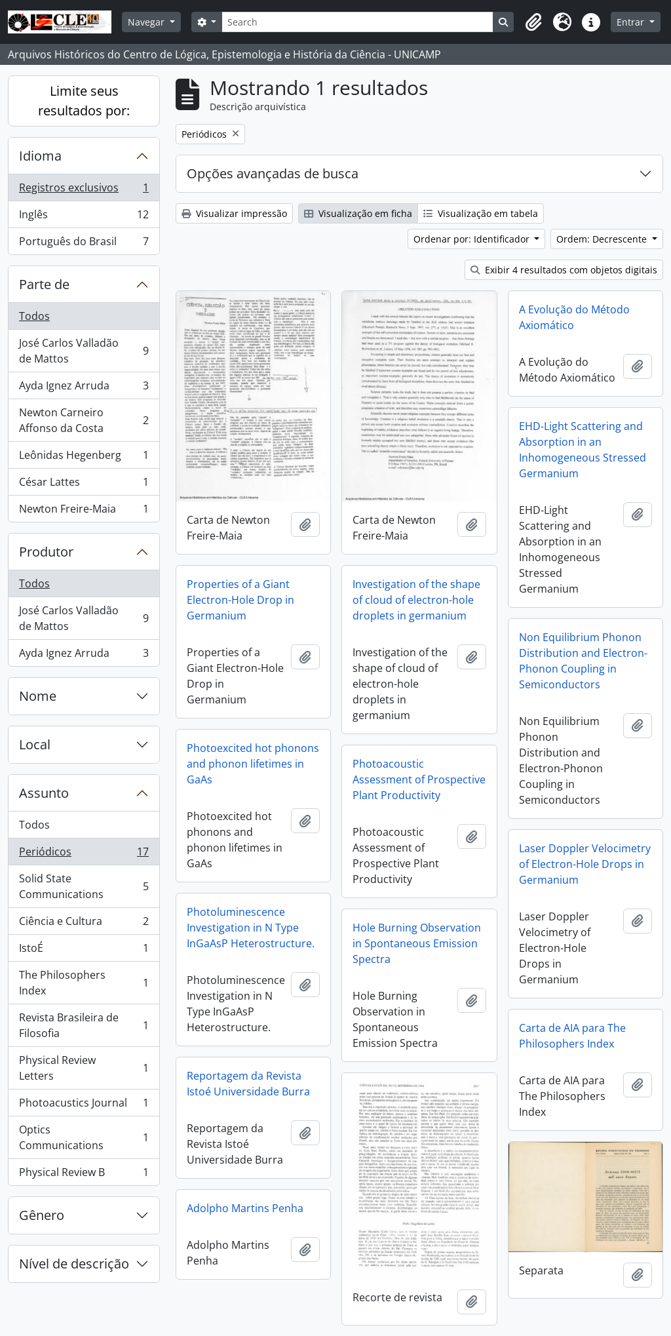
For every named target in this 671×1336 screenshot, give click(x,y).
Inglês (83, 217)
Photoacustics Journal (83, 1105)
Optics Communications (83, 1137)
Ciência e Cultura (83, 924)
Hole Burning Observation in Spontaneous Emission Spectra (417, 943)
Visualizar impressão (234, 213)
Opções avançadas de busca (272, 173)
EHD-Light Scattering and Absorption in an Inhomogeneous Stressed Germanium (582, 450)
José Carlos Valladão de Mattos (83, 351)
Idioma (40, 156)
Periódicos (83, 854)
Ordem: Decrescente (602, 239)
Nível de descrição (74, 1263)
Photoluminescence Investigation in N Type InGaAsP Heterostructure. (251, 928)
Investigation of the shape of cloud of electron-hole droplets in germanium (416, 600)
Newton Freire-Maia (83, 511)
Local (34, 744)
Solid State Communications (83, 886)
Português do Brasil (83, 243)
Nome (37, 696)
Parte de (44, 284)
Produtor (46, 551)
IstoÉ (83, 951)
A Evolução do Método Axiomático (574, 317)
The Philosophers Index (83, 983)
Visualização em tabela (480, 213)
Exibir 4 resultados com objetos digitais (563, 270)
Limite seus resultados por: (84, 100)
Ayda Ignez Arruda (83, 388)
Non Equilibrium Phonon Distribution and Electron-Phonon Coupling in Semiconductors (583, 661)
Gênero (41, 1215)
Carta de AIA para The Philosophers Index (572, 1036)
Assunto (44, 793)
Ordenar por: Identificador (472, 239)
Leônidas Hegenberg (83, 458)
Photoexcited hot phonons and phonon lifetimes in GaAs (253, 764)
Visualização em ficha (358, 213)
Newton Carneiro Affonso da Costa (83, 420)
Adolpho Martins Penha (245, 1208)
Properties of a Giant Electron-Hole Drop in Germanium (240, 600)
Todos (34, 316)
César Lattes (83, 485)
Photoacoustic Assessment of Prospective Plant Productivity (419, 779)
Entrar (632, 22)
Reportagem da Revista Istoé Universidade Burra (248, 1084)
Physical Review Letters (83, 1068)
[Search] (357, 22)
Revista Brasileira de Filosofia (83, 1025)
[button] (533, 22)
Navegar (147, 22)
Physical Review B (83, 1174)
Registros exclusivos (83, 190)
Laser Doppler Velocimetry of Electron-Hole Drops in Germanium (585, 864)
